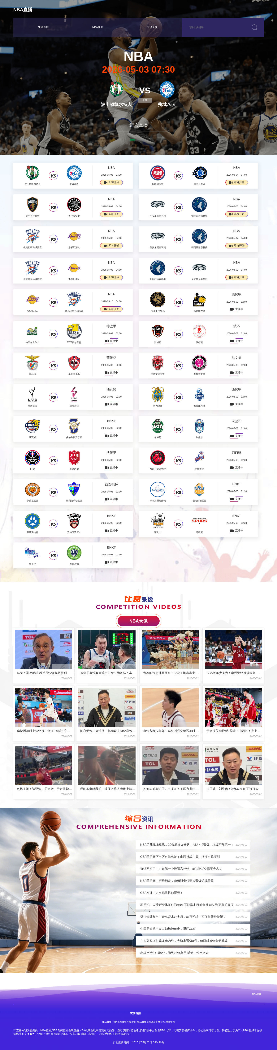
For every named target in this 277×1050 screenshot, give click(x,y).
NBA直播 (22, 9)
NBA (111, 168)
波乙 (236, 326)
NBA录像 (152, 27)
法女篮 (236, 358)
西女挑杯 (111, 484)
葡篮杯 (111, 358)
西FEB (236, 453)
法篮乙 (236, 421)
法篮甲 (111, 453)
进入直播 (138, 124)
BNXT (111, 421)
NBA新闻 (97, 27)
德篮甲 (236, 294)
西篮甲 (236, 389)
